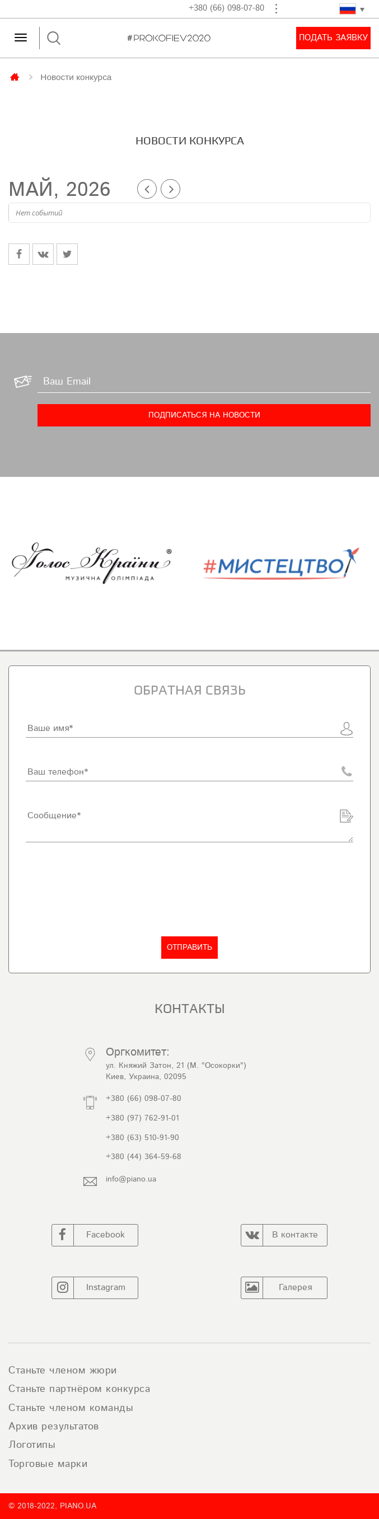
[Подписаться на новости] (204, 415)
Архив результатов (53, 1427)
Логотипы (31, 1445)
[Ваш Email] (204, 382)
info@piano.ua (131, 1179)
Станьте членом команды (70, 1408)
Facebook (88, 1235)
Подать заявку (333, 38)
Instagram (88, 1287)
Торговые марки (47, 1464)
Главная (16, 76)
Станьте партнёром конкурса (79, 1389)
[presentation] (111, 889)
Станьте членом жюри (62, 1371)
